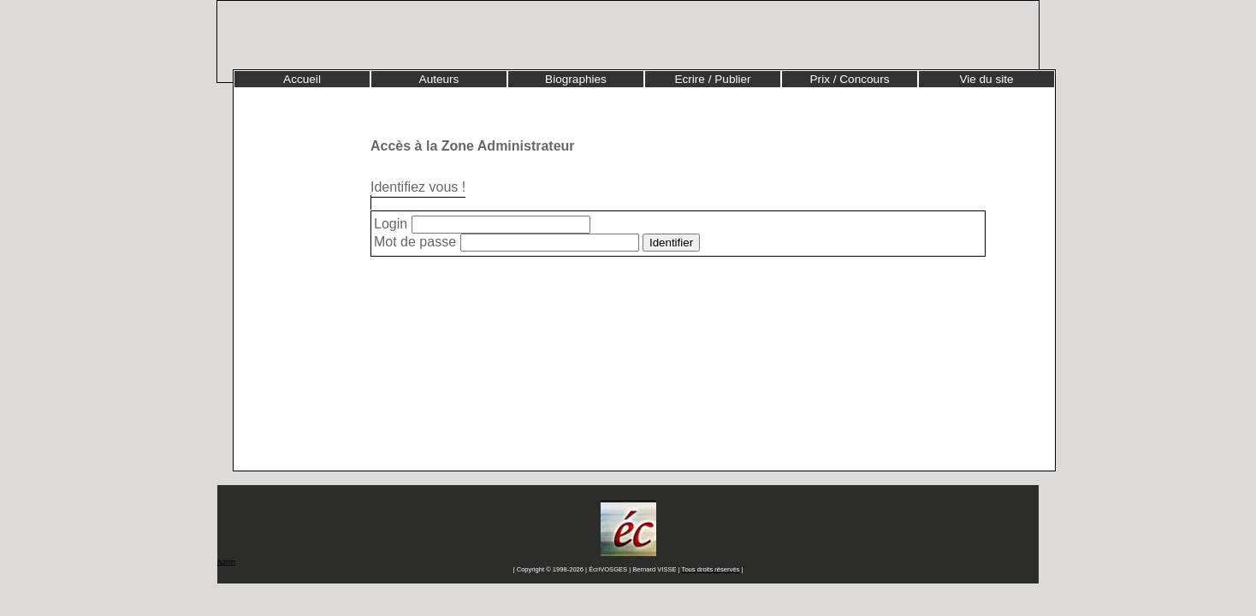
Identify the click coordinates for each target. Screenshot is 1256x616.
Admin (226, 562)
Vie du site (986, 79)
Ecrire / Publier (712, 79)
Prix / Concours (850, 79)
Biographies (576, 79)
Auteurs (439, 79)
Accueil (302, 79)
